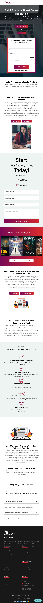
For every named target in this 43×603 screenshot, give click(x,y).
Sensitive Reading (26, 558)
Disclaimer (15, 595)
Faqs (5, 586)
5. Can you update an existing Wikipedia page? (15, 518)
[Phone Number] (21, 53)
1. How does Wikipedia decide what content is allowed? (18, 488)
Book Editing (24, 550)
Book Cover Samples (26, 573)
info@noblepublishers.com (29, 585)
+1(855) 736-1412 (28, 583)
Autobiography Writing (8, 552)
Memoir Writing (7, 570)
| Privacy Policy (28, 595)
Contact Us (6, 582)
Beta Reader (25, 571)
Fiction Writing (7, 550)
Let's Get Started (21, 26)
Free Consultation (27, 260)
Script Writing (6, 566)
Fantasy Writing (7, 560)
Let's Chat (21, 33)
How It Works (6, 588)
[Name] (21, 46)
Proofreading (25, 552)
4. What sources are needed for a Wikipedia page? (16, 512)
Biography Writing (7, 564)
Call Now (27, 121)
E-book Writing (7, 568)
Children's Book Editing (8, 556)
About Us (6, 580)
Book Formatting (25, 554)
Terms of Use (21, 595)
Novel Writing (6, 562)
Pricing (5, 584)
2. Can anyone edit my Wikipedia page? (14, 501)
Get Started (15, 121)
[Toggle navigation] (37, 2)
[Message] (21, 61)
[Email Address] (21, 50)
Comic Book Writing (8, 558)
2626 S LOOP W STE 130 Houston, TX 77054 (31, 580)
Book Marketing (25, 567)
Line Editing (24, 556)
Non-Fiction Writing (8, 554)
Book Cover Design (26, 569)
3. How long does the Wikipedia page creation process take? (19, 507)
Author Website (25, 565)
